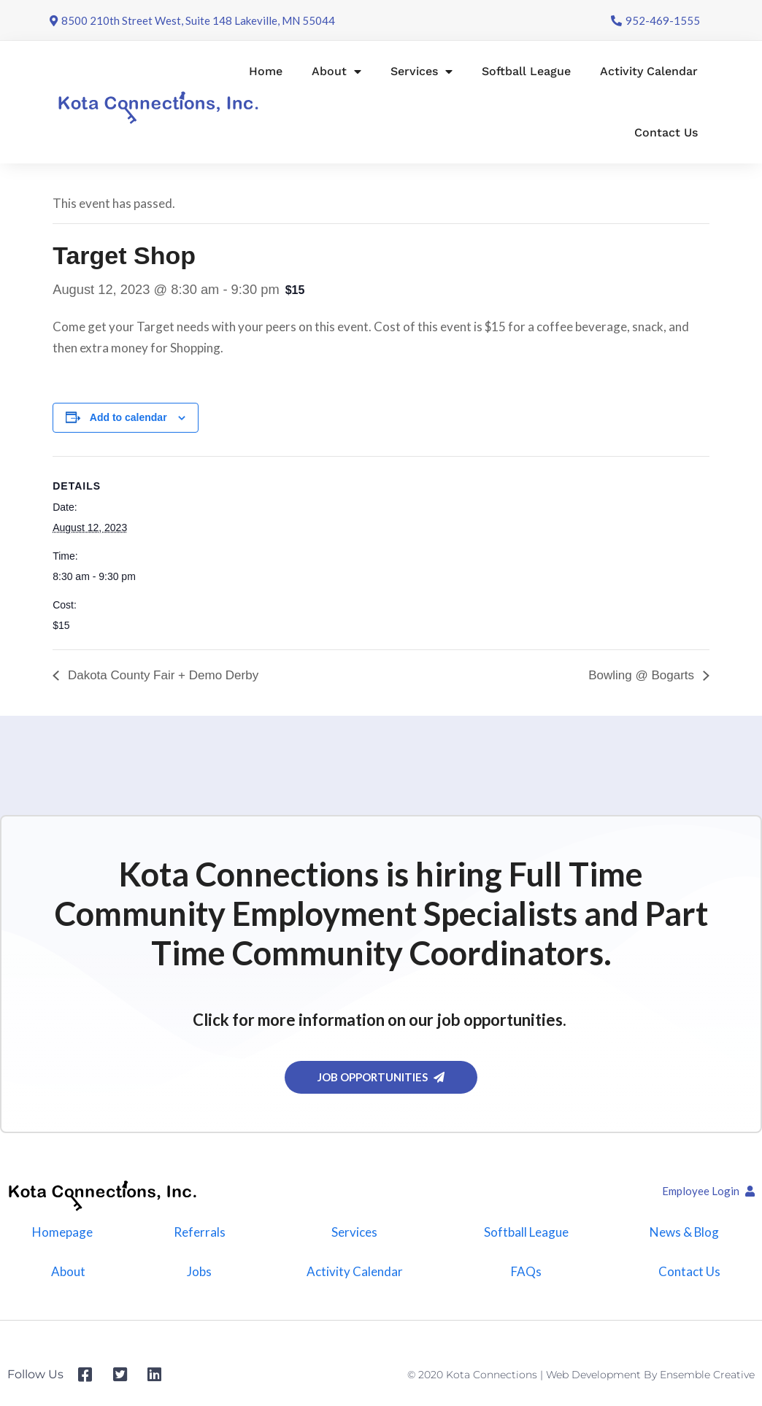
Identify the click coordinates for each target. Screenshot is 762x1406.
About (336, 71)
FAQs (525, 1271)
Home (265, 71)
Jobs (199, 1271)
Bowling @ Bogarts (643, 675)
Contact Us (666, 132)
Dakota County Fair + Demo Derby (161, 675)
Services (421, 71)
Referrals (199, 1232)
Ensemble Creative (707, 1374)
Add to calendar (128, 417)
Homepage (61, 1232)
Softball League (526, 71)
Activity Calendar (649, 71)
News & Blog (684, 1232)
